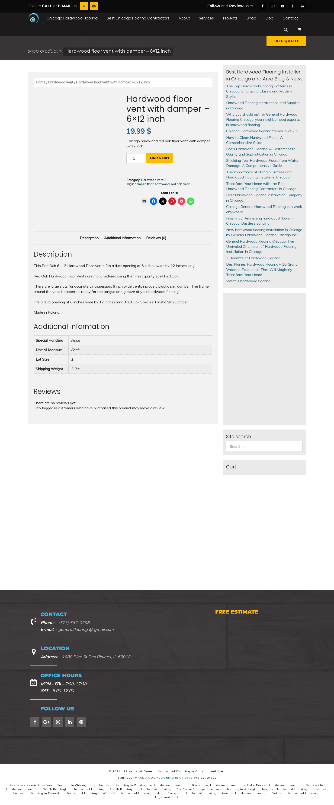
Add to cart (159, 158)
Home (40, 82)
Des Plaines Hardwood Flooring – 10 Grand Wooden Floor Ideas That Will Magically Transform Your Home (262, 269)
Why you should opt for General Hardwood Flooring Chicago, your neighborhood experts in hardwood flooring (263, 119)
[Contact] (94, 6)
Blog (269, 18)
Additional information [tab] (122, 237)
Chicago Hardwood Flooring (72, 18)
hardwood (162, 184)
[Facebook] (263, 6)
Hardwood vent (60, 82)
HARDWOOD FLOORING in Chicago (164, 777)
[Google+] (272, 6)
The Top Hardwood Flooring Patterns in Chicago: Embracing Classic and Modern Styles (259, 91)
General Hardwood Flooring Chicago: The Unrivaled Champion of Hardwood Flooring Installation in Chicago (261, 246)
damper (140, 184)
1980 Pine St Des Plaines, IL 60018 (96, 656)
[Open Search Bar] (286, 30)
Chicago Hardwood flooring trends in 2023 (261, 131)
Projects (230, 18)
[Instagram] (292, 6)
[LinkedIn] (302, 6)
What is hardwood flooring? (249, 281)
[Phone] (84, 6)
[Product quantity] (135, 158)
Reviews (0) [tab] (156, 237)
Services (206, 18)
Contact (290, 18)
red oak (176, 184)
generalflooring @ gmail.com (86, 629)
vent (186, 184)
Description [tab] (89, 237)
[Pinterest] (282, 6)
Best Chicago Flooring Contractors (138, 18)
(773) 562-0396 (74, 622)
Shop (251, 18)
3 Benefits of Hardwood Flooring (253, 258)
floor (150, 184)
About (184, 18)
